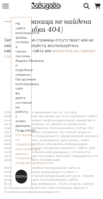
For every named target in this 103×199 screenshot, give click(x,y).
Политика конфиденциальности (32, 191)
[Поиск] (86, 6)
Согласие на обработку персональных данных (45, 187)
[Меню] (5, 6)
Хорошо (21, 176)
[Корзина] (97, 6)
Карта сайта (81, 183)
